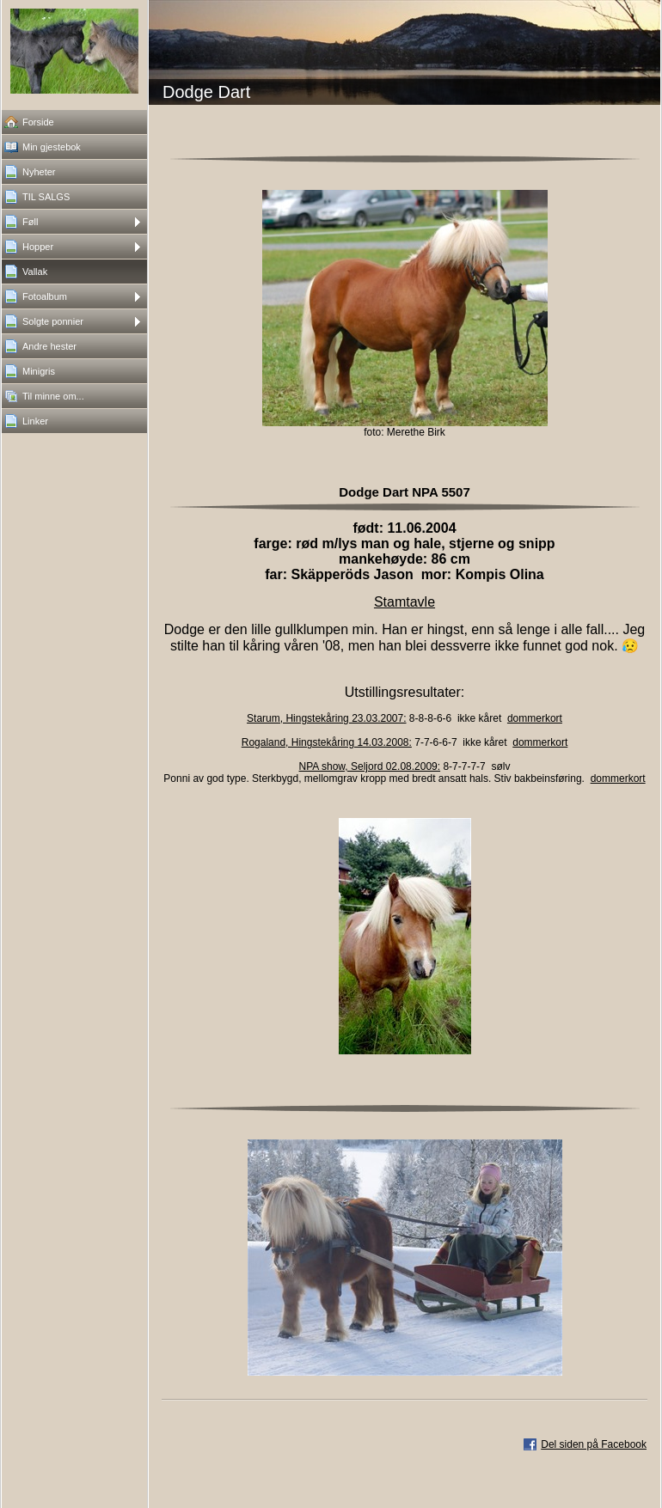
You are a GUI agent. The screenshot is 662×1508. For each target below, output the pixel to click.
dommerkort (534, 718)
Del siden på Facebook (594, 1444)
